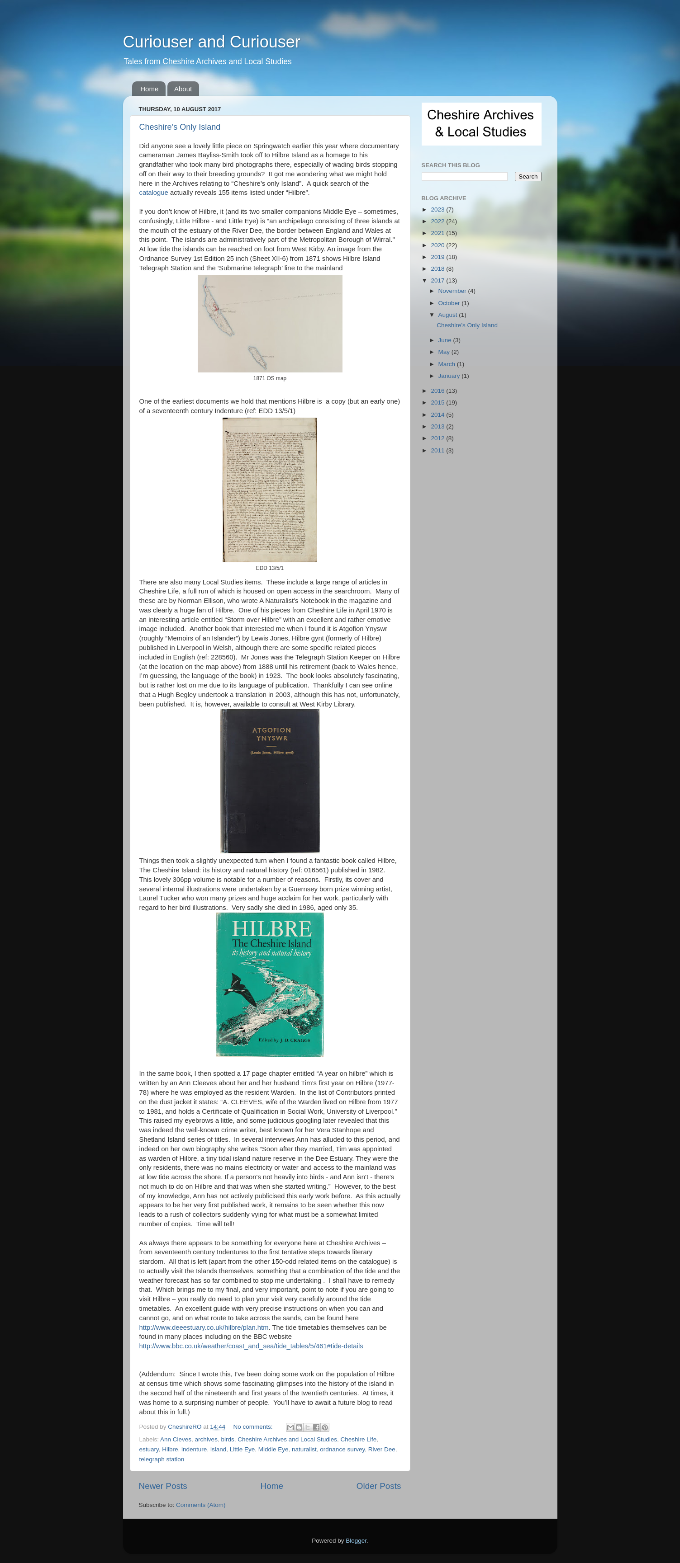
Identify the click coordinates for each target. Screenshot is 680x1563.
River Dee (381, 1449)
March (447, 364)
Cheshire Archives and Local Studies (287, 1439)
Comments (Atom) (201, 1505)
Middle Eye (273, 1449)
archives (206, 1439)
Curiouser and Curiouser (211, 42)
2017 (438, 280)
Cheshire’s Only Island (180, 127)
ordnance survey (342, 1449)
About (183, 89)
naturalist (304, 1449)
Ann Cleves (175, 1439)
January (450, 375)
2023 (438, 209)
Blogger (356, 1540)
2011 (438, 450)
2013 (438, 426)
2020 (438, 245)
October (450, 303)
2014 (438, 414)
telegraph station (162, 1459)
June (445, 340)
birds (227, 1439)
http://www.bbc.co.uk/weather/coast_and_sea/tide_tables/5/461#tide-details (251, 1346)
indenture (194, 1449)
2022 (438, 221)
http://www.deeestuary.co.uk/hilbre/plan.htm (204, 1327)
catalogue (153, 192)
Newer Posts (163, 1486)
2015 (438, 402)
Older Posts (379, 1486)
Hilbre (170, 1449)
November (453, 290)
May (445, 351)
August (448, 314)
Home (149, 89)
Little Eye (242, 1449)
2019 (438, 257)
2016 (438, 390)
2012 (438, 438)
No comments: (253, 1426)
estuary (149, 1449)
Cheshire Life (359, 1439)
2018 (438, 268)
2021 (438, 233)
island (218, 1449)
